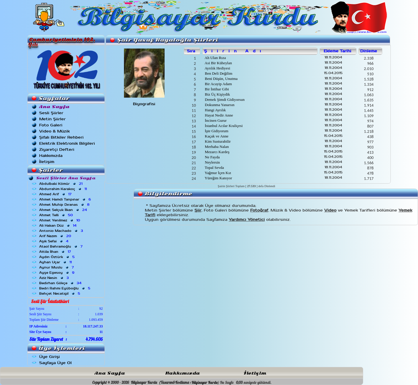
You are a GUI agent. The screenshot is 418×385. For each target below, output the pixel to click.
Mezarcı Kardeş (216, 152)
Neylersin (212, 162)
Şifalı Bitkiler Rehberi (61, 137)
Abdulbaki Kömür (61, 184)
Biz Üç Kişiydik (217, 94)
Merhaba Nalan (216, 146)
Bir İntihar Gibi (216, 89)
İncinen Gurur (215, 120)
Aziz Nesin (54, 278)
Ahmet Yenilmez (60, 220)
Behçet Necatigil (60, 293)
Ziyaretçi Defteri (56, 149)
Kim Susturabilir (217, 141)
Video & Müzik (54, 131)
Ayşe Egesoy (57, 273)
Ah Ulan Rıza (215, 57)
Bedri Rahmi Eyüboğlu (65, 288)
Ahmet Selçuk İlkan (63, 210)
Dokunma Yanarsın (219, 105)
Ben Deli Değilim (218, 73)
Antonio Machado (61, 231)
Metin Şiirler (52, 119)
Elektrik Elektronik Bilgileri (67, 143)
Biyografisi (144, 103)
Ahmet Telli (56, 215)
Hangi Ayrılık (215, 110)
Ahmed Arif (56, 194)
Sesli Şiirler (51, 112)
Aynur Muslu (57, 267)
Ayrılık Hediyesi (217, 68)
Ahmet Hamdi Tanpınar (65, 199)
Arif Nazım (55, 236)
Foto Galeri (50, 125)
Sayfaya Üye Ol (55, 362)
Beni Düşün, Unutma (220, 78)
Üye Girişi (49, 356)
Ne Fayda (212, 157)
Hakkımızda (50, 155)
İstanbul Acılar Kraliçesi (223, 125)
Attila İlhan (55, 252)
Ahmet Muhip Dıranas (65, 205)
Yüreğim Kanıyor (218, 178)
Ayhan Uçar (56, 262)
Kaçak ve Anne (216, 136)
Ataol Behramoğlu (61, 246)
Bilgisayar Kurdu (205, 382)
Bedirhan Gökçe (60, 283)
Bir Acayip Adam (218, 84)
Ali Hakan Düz (58, 225)
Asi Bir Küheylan (218, 63)
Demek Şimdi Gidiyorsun (224, 99)
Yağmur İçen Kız (217, 173)
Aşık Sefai (54, 241)
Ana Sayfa (110, 373)
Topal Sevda (214, 167)
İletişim (46, 161)
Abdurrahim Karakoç (63, 189)
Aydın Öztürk (57, 257)
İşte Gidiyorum (216, 131)
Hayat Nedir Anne (218, 115)
